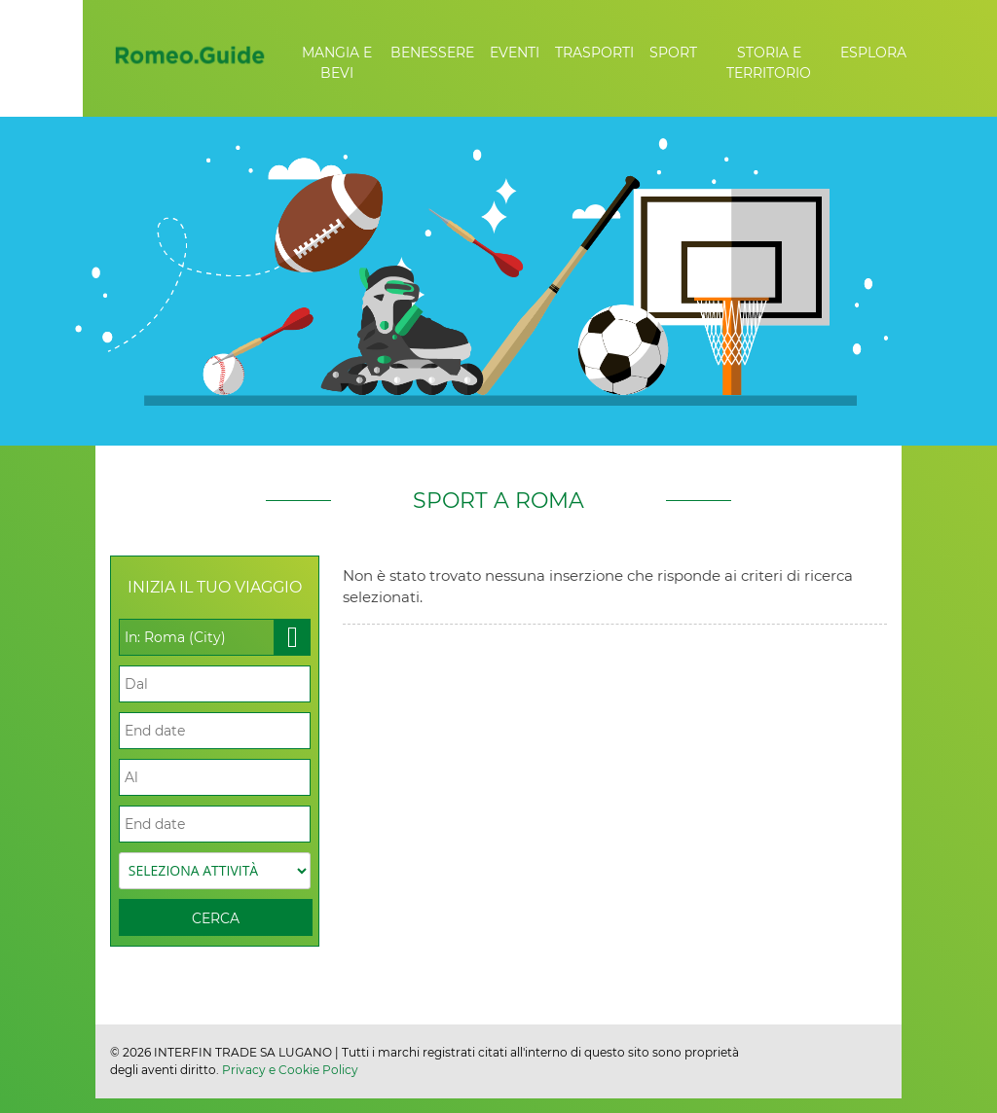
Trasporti (594, 52)
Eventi (514, 52)
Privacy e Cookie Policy (290, 1069)
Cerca (216, 918)
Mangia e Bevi (337, 63)
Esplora (873, 52)
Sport (673, 52)
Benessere (432, 52)
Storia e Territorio (768, 63)
